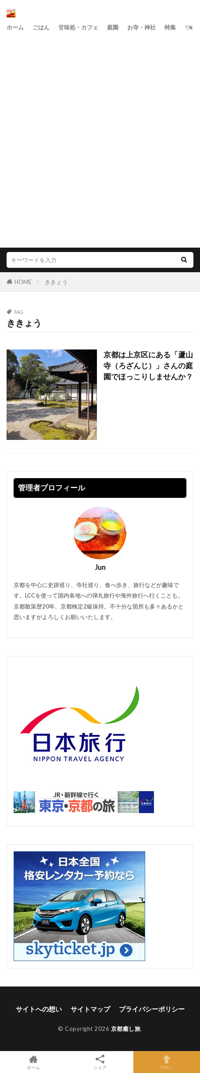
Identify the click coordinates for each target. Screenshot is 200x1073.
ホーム (15, 27)
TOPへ (166, 1062)
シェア (100, 1062)
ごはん (41, 27)
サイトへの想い (39, 1009)
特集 (170, 27)
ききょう (56, 281)
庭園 (112, 27)
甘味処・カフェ (78, 27)
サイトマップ (90, 1009)
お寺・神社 (141, 27)
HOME (23, 281)
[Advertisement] (100, 139)
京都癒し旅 (126, 1028)
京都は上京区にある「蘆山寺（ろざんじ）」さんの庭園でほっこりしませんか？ (148, 365)
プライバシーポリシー (152, 1009)
